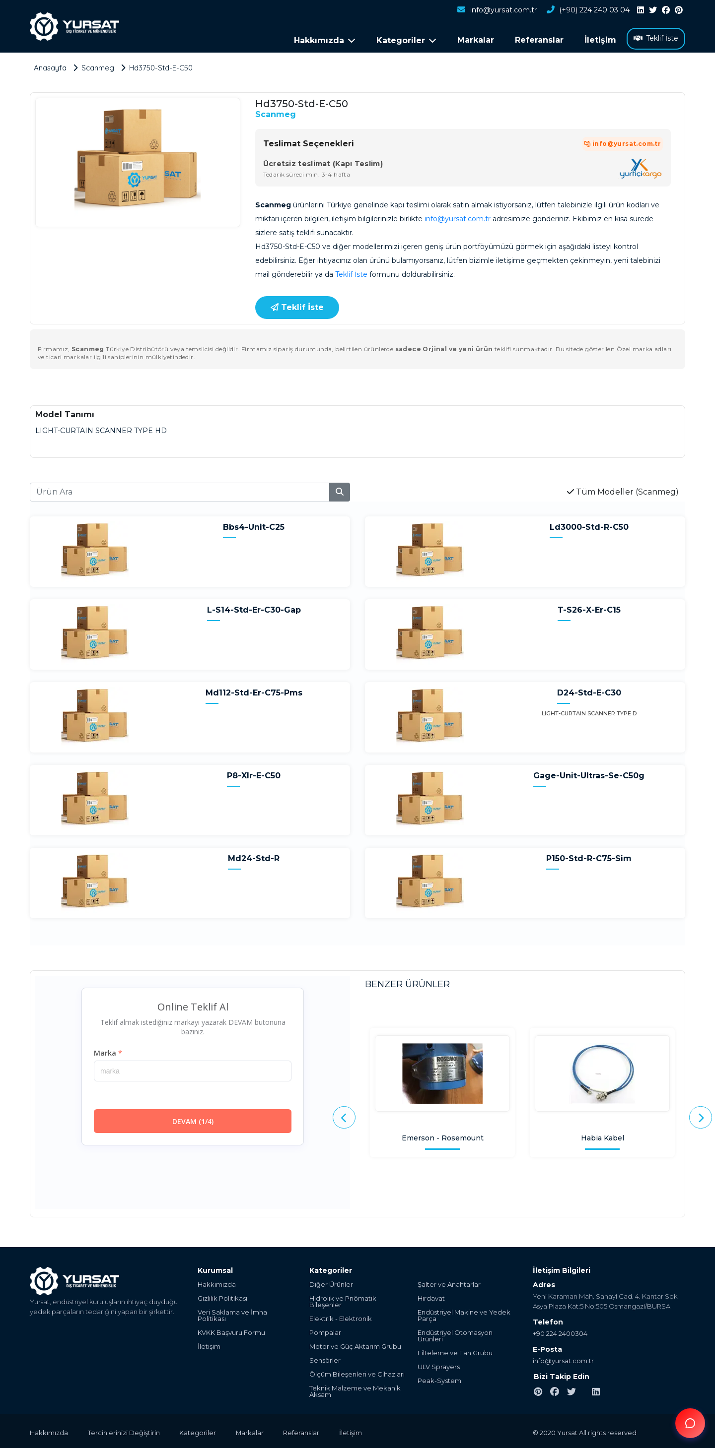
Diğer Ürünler (331, 1283)
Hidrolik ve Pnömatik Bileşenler (342, 1300)
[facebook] (666, 10)
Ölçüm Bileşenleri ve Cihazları (357, 1373)
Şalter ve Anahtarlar (449, 1283)
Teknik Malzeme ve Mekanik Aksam (355, 1390)
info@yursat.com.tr (496, 10)
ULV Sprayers (439, 1366)
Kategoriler (198, 1432)
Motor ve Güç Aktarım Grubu (355, 1345)
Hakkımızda (217, 1283)
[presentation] (344, 1116)
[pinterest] (679, 10)
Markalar (475, 40)
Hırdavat (431, 1297)
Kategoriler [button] (406, 40)
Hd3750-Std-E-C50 (161, 66)
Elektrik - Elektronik (340, 1318)
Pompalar (325, 1331)
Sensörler (325, 1359)
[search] (339, 490)
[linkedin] (640, 10)
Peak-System (439, 1380)
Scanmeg (275, 113)
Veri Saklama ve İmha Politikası (232, 1314)
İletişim (600, 40)
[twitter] (653, 10)
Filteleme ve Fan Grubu (455, 1352)
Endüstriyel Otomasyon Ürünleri (455, 1334)
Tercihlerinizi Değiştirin (124, 1432)
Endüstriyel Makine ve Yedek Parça (464, 1314)
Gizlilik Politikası (222, 1297)
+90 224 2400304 (560, 1332)
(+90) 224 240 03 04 (588, 10)
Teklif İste (656, 38)
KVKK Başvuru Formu (231, 1331)
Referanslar (539, 40)
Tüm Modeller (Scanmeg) (623, 490)
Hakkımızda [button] (325, 40)
